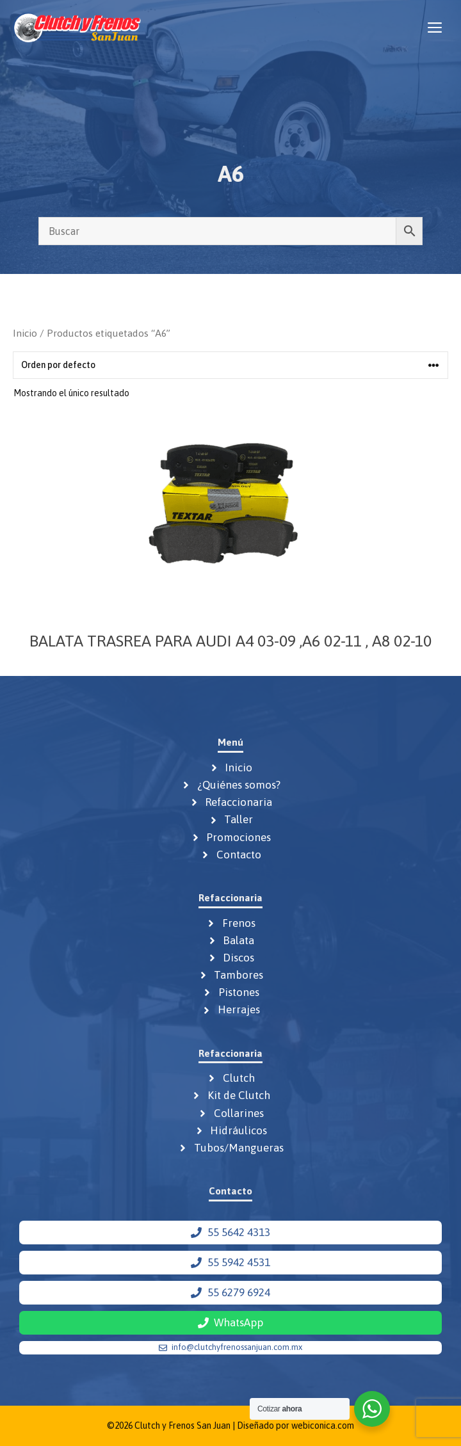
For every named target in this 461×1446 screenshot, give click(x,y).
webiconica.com (322, 1425)
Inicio (25, 333)
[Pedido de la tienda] (230, 365)
